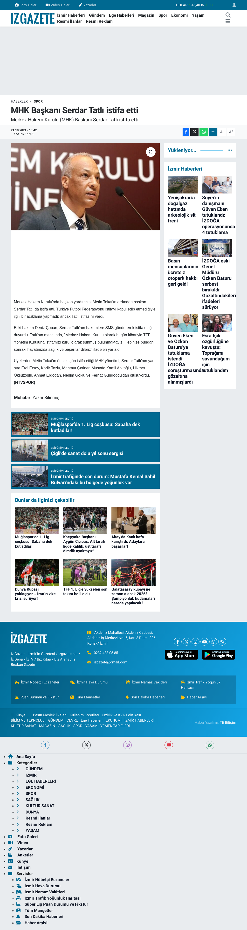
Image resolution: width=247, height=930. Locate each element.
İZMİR (26, 775)
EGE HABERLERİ (36, 781)
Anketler (20, 855)
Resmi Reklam (99, 21)
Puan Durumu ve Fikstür (37, 697)
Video (18, 842)
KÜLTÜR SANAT (23, 726)
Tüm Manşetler (85, 697)
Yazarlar (87, 5)
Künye (18, 715)
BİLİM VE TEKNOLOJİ (28, 720)
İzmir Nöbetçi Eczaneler (37, 682)
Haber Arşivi (194, 697)
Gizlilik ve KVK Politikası (121, 715)
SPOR (38, 101)
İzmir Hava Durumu (89, 682)
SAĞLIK (64, 726)
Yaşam (198, 15)
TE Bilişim (228, 722)
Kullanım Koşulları (84, 715)
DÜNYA (27, 812)
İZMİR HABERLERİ (139, 720)
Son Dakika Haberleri (145, 697)
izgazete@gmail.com (110, 662)
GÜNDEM (55, 720)
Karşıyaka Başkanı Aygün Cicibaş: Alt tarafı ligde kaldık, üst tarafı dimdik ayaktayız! (84, 544)
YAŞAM (91, 726)
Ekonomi (179, 15)
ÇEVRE (72, 720)
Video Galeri (58, 5)
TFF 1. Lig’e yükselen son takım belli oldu (85, 591)
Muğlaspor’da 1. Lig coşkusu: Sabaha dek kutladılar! (33, 541)
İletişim (19, 867)
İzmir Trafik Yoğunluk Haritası (201, 685)
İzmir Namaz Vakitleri (146, 682)
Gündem (97, 15)
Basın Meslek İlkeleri (50, 715)
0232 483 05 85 (106, 653)
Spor (162, 15)
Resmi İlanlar (69, 21)
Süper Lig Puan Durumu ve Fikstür (52, 904)
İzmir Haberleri (71, 15)
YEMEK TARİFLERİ (115, 726)
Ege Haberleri (121, 15)
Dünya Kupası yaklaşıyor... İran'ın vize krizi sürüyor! (35, 594)
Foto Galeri (26, 5)
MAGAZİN (47, 726)
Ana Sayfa (21, 756)
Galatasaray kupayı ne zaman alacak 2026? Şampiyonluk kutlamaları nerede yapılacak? (133, 596)
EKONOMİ (114, 720)
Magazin (146, 15)
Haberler (19, 101)
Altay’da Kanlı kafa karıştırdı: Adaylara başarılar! (128, 541)
